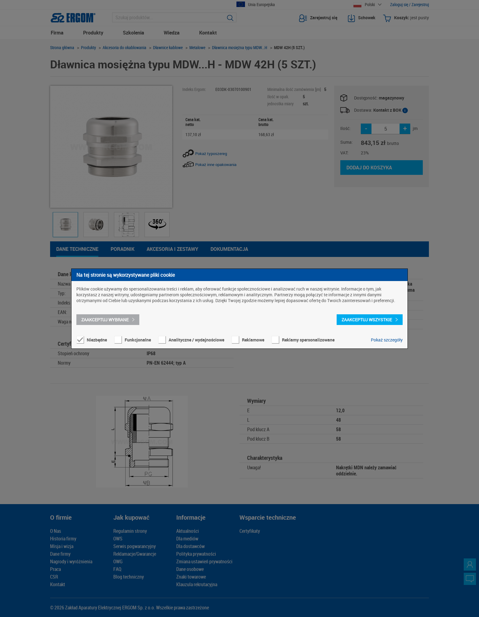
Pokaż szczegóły (387, 340)
